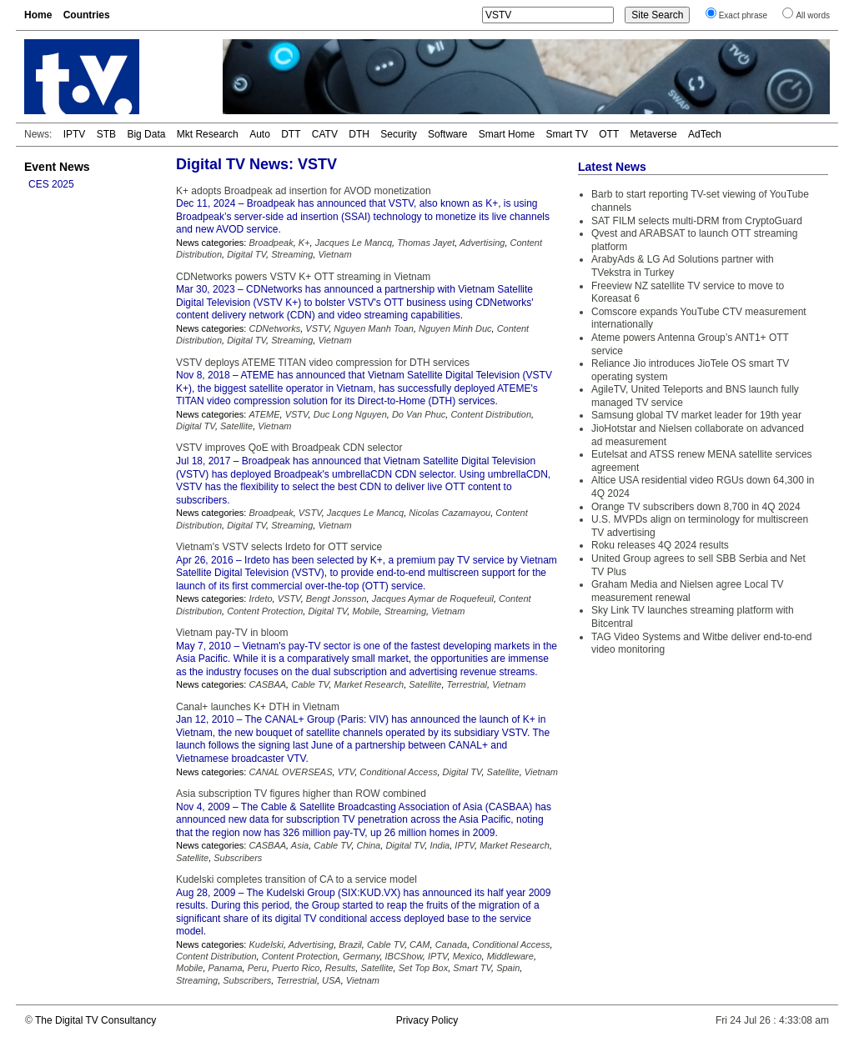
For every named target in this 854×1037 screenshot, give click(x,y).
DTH (359, 134)
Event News (57, 166)
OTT (609, 134)
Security (398, 134)
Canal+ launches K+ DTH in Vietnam (257, 707)
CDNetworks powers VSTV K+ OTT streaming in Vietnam (303, 277)
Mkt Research (208, 134)
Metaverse (653, 134)
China (369, 845)
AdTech (704, 134)
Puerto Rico (295, 968)
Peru (257, 968)
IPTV (74, 134)
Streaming (292, 254)
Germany (361, 956)
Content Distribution (490, 414)
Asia (300, 845)
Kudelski (266, 944)
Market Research (369, 684)
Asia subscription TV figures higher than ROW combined (301, 793)
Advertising (482, 243)
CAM (419, 944)
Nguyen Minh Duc (455, 328)
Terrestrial (467, 684)
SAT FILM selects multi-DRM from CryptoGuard (696, 221)
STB (106, 134)
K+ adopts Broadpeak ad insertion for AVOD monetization (303, 191)
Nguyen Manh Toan (374, 328)
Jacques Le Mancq (353, 243)
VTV (346, 772)
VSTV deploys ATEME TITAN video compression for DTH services (323, 362)
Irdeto (260, 599)
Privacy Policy (427, 1020)
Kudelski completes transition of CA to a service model (296, 879)
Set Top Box (424, 968)
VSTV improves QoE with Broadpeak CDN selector (289, 447)
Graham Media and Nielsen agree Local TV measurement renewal (687, 591)
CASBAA (267, 684)
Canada (451, 944)
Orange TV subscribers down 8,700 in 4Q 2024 (696, 507)
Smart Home (507, 134)
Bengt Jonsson (336, 599)
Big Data (146, 134)
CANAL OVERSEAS (290, 772)
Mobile (365, 611)
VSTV (317, 328)
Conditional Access (398, 772)
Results (340, 968)
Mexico (467, 956)
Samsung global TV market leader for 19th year (696, 415)
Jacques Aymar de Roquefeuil (433, 599)
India (440, 845)
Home (38, 15)
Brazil (350, 944)
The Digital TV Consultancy (95, 1020)
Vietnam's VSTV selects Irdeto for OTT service (279, 547)
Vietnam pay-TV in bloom (232, 633)
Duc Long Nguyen (350, 414)
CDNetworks (274, 328)
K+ (304, 243)
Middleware (510, 956)
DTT (290, 134)
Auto (259, 134)
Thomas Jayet (426, 243)
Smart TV (566, 134)
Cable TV (310, 684)
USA (331, 980)
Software (447, 134)
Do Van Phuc (418, 414)
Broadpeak (271, 243)
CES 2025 (51, 184)
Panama (225, 968)
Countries (86, 15)
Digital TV (246, 254)
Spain (508, 968)
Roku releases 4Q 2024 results (660, 545)
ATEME (264, 414)
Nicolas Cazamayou (449, 513)
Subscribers (238, 858)
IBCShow (404, 956)
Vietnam (334, 254)
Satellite (236, 426)
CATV (325, 134)
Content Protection (265, 611)
